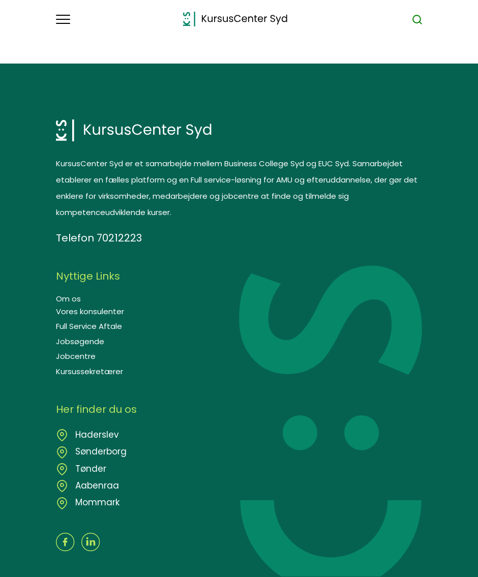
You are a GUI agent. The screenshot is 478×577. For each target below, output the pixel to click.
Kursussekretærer (89, 371)
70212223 (119, 238)
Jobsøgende (80, 341)
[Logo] (235, 19)
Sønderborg (100, 451)
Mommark (96, 502)
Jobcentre (76, 356)
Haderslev (96, 435)
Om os (68, 298)
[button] (119, 19)
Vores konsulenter (90, 311)
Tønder (89, 469)
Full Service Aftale (89, 326)
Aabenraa (96, 485)
